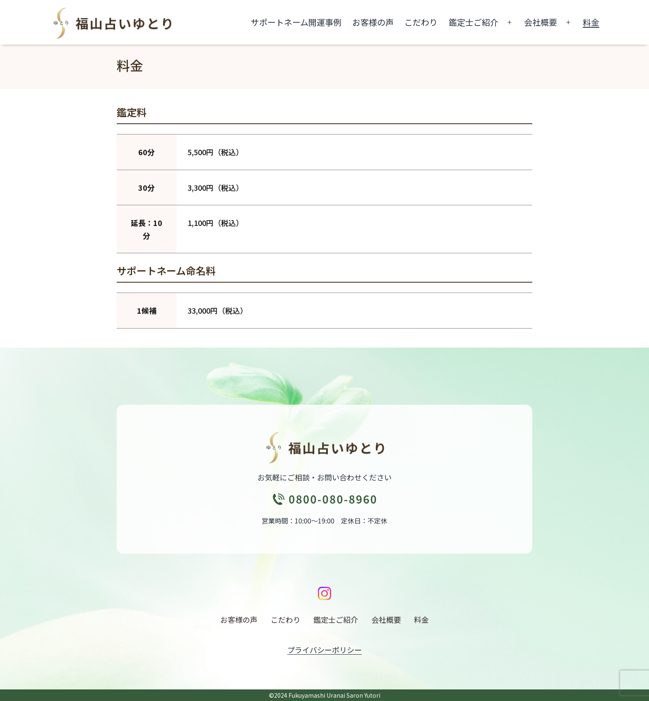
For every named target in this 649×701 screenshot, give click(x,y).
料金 (591, 22)
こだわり (420, 22)
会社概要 (540, 22)
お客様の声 (373, 22)
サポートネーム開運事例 (296, 22)
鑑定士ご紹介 (473, 22)
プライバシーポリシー (324, 649)
